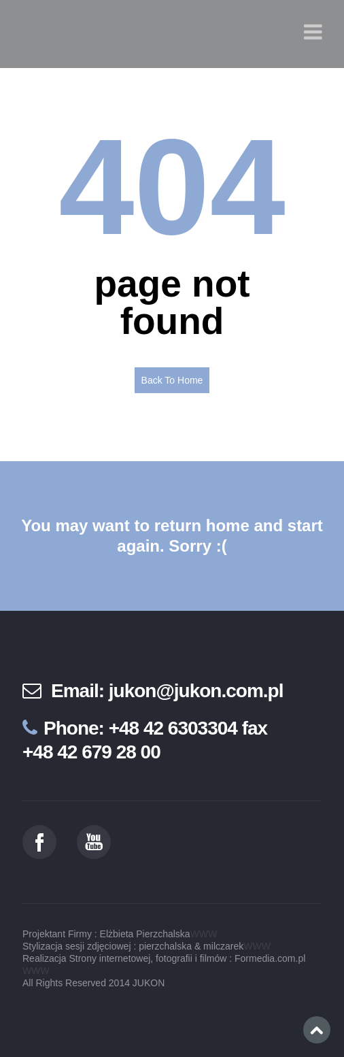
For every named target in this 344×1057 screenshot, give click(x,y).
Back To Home (172, 380)
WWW (204, 933)
